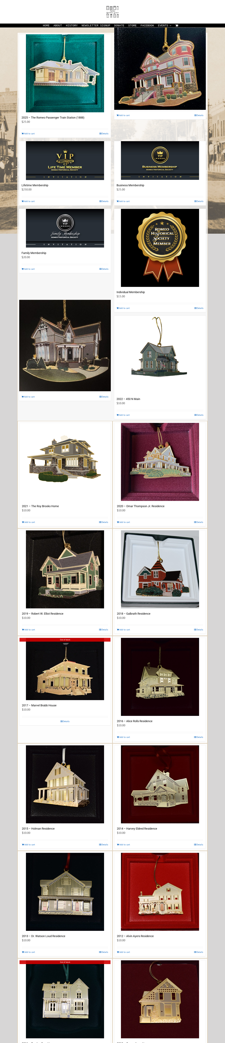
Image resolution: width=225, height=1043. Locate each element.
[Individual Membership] (160, 248)
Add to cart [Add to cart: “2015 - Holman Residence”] (29, 844)
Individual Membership (131, 292)
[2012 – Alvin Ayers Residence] (160, 892)
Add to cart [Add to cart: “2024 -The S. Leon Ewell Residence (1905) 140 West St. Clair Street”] (124, 115)
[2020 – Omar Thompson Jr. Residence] (160, 462)
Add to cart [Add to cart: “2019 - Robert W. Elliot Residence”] (29, 629)
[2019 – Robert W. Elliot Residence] (65, 569)
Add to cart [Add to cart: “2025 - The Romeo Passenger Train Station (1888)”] (29, 133)
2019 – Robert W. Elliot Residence (42, 613)
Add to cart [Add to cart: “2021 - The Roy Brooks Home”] (29, 522)
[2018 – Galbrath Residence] (160, 569)
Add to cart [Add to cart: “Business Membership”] (124, 201)
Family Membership (34, 253)
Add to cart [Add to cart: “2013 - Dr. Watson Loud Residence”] (29, 952)
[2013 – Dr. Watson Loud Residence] (65, 892)
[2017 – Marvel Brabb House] (65, 669)
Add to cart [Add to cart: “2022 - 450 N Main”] (124, 415)
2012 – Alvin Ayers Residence (135, 936)
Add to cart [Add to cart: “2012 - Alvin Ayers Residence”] (124, 952)
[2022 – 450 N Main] (160, 355)
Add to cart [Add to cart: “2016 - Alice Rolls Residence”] (124, 737)
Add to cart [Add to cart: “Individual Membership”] (124, 308)
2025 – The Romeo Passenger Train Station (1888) (53, 117)
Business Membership (130, 185)
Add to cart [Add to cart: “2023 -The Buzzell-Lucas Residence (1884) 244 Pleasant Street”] (29, 396)
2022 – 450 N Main (128, 399)
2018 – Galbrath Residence (133, 613)
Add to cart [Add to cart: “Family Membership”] (29, 269)
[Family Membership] (65, 228)
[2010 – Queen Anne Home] (160, 999)
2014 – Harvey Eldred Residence (137, 828)
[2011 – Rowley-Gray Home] (65, 999)
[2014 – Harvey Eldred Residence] (160, 784)
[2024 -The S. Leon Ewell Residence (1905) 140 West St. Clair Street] (160, 64)
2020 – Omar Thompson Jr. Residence (141, 506)
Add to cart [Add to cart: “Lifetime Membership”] (29, 201)
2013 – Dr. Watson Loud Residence (43, 936)
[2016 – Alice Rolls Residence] (160, 677)
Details (105, 133)
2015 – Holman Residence (38, 828)
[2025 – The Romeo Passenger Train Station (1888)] (65, 73)
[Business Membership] (160, 160)
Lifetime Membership (35, 185)
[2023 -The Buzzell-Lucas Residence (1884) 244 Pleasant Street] (65, 345)
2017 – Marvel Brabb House (39, 705)
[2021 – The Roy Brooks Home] (65, 462)
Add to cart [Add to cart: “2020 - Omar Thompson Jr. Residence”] (124, 522)
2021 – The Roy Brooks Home (40, 506)
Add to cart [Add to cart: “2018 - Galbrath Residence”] (124, 629)
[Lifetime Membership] (65, 160)
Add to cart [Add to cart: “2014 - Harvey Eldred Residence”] (124, 844)
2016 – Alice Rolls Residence (134, 721)
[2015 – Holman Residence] (65, 784)
